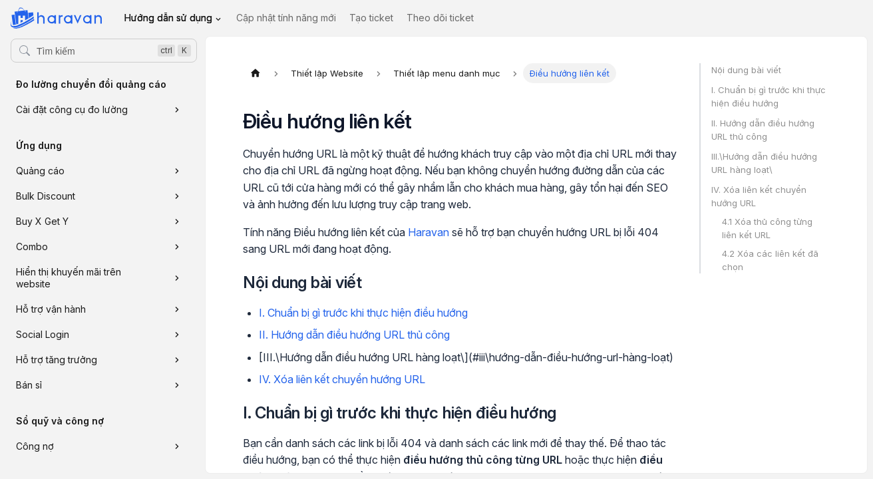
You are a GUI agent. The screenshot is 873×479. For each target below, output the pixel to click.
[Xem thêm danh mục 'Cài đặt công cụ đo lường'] (177, 109)
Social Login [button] (42, 334)
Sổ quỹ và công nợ (60, 420)
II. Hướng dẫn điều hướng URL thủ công (354, 334)
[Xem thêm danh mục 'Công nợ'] (177, 446)
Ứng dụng (39, 145)
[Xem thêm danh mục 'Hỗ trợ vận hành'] (177, 309)
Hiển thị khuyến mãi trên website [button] (68, 277)
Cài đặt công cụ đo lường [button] (72, 109)
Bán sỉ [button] (29, 385)
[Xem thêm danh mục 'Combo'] (177, 247)
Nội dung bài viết (746, 70)
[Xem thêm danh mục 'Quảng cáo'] (177, 171)
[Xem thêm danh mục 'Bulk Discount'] (177, 196)
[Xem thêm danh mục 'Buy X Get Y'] (177, 221)
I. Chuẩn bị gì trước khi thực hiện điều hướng (363, 312)
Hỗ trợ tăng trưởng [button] (56, 359)
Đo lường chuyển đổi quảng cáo (91, 84)
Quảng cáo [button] (40, 170)
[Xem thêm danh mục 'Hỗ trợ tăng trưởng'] (177, 360)
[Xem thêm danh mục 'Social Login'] (177, 334)
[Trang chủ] (255, 73)
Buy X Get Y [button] (42, 221)
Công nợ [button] (35, 446)
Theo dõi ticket (440, 17)
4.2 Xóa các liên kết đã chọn (770, 260)
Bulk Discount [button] (45, 196)
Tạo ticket (371, 17)
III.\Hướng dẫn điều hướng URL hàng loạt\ (764, 163)
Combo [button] (32, 246)
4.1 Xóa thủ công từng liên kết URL (767, 228)
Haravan (428, 232)
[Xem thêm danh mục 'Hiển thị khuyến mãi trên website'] (177, 278)
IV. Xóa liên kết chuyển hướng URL (342, 379)
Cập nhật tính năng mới (286, 17)
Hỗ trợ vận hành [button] (51, 309)
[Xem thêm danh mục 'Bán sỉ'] (177, 385)
